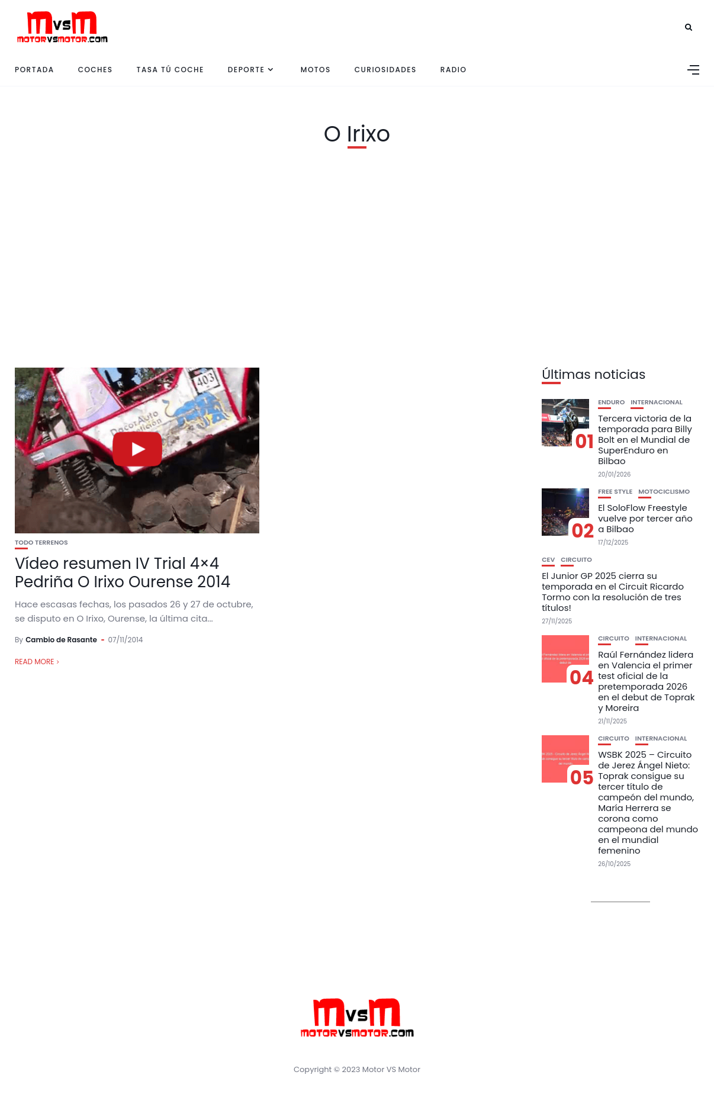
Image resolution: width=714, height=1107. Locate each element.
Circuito (576, 559)
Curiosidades (386, 70)
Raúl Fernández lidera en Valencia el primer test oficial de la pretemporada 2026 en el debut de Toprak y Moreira (646, 681)
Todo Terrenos (41, 542)
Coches (95, 70)
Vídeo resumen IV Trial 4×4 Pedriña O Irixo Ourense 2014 (122, 573)
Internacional (657, 402)
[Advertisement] (357, 255)
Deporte (246, 70)
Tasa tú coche (170, 70)
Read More (34, 662)
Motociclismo (664, 491)
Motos (316, 70)
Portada (34, 70)
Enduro (611, 402)
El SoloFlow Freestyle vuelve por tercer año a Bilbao (645, 518)
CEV (548, 559)
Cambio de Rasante (61, 640)
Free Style (615, 491)
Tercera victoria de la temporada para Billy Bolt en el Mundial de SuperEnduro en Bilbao (645, 439)
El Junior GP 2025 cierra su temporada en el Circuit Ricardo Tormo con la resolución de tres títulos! (613, 591)
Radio (453, 70)
